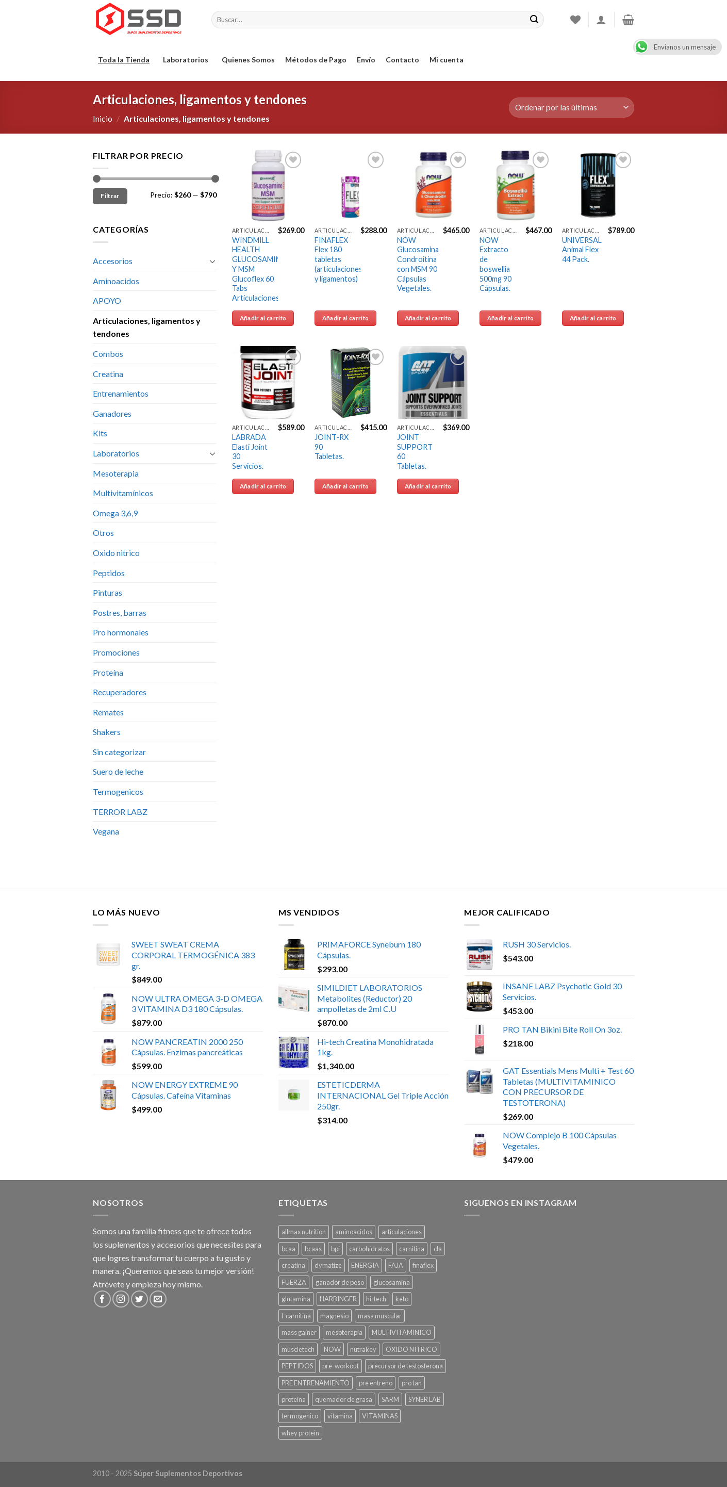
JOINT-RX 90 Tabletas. (332, 447)
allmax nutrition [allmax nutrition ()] (304, 1232)
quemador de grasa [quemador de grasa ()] (343, 1399)
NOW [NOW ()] (332, 1349)
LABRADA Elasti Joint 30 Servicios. (250, 451)
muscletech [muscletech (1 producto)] (298, 1349)
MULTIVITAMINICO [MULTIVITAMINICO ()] (402, 1332)
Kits (100, 433)
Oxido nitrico (116, 553)
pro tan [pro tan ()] (412, 1383)
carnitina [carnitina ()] (411, 1249)
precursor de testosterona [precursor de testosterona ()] (405, 1366)
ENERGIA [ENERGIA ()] (365, 1265)
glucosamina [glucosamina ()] (391, 1282)
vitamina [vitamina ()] (340, 1416)
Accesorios (113, 261)
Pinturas (107, 592)
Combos (108, 353)
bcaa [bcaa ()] (288, 1249)
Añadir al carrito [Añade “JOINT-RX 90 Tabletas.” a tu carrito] (345, 486)
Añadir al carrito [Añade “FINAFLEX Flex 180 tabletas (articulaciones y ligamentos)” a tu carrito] (345, 318)
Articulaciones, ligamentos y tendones (147, 327)
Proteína (108, 672)
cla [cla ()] (438, 1249)
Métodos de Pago (315, 59)
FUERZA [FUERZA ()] (294, 1282)
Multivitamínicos (123, 493)
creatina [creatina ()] (293, 1265)
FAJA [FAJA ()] (395, 1265)
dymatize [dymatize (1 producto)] (328, 1265)
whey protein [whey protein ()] (300, 1433)
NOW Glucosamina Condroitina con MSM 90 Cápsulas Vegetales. (418, 264)
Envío (366, 59)
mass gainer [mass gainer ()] (299, 1332)
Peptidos (109, 573)
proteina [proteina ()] (294, 1399)
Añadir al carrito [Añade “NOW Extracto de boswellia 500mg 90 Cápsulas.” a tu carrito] (510, 318)
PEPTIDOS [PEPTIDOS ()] (297, 1366)
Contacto (402, 59)
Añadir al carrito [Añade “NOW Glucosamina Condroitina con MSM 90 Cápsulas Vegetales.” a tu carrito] (428, 318)
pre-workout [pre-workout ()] (340, 1366)
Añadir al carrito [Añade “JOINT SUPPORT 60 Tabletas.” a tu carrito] (428, 486)
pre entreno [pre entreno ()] (375, 1383)
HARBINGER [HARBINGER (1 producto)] (338, 1299)
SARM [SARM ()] (390, 1399)
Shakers (107, 732)
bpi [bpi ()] (335, 1249)
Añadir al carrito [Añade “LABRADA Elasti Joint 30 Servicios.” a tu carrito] (263, 486)
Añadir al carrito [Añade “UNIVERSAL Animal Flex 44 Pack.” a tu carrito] (593, 318)
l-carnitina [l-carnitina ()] (296, 1316)
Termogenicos (118, 791)
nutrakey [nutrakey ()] (363, 1349)
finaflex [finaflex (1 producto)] (423, 1265)
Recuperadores (119, 692)
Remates (108, 712)
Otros (103, 532)
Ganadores (112, 413)
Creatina (108, 374)
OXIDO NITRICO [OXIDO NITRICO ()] (411, 1349)
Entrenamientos (120, 393)
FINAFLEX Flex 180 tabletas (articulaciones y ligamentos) (338, 259)
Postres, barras (119, 612)
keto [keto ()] (401, 1299)
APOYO (107, 300)
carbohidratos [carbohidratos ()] (369, 1249)
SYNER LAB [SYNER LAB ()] (424, 1399)
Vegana (106, 831)
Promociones (116, 652)
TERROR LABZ (120, 811)
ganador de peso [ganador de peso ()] (340, 1282)
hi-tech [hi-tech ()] (376, 1299)
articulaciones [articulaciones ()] (402, 1232)
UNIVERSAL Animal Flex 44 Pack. (582, 250)
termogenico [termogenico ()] (300, 1416)
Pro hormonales (120, 632)
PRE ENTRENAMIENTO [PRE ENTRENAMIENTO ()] (316, 1383)
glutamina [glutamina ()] (296, 1299)
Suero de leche (118, 771)
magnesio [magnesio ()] (334, 1316)
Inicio (102, 118)
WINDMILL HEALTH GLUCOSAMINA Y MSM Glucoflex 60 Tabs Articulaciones (259, 269)
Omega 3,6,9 (115, 513)
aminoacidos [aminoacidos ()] (353, 1232)
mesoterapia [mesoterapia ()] (344, 1332)
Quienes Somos (248, 59)
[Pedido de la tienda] (571, 107)
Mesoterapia (116, 473)
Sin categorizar (119, 752)
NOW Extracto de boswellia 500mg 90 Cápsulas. (495, 264)
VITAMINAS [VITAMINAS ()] (380, 1416)
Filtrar (110, 196)
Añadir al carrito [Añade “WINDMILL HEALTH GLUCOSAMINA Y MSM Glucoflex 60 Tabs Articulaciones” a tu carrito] (263, 318)
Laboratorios (187, 59)
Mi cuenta (446, 59)
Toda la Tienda (125, 59)
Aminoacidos (116, 281)
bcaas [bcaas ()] (313, 1249)
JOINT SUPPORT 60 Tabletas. (415, 451)
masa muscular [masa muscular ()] (380, 1316)
